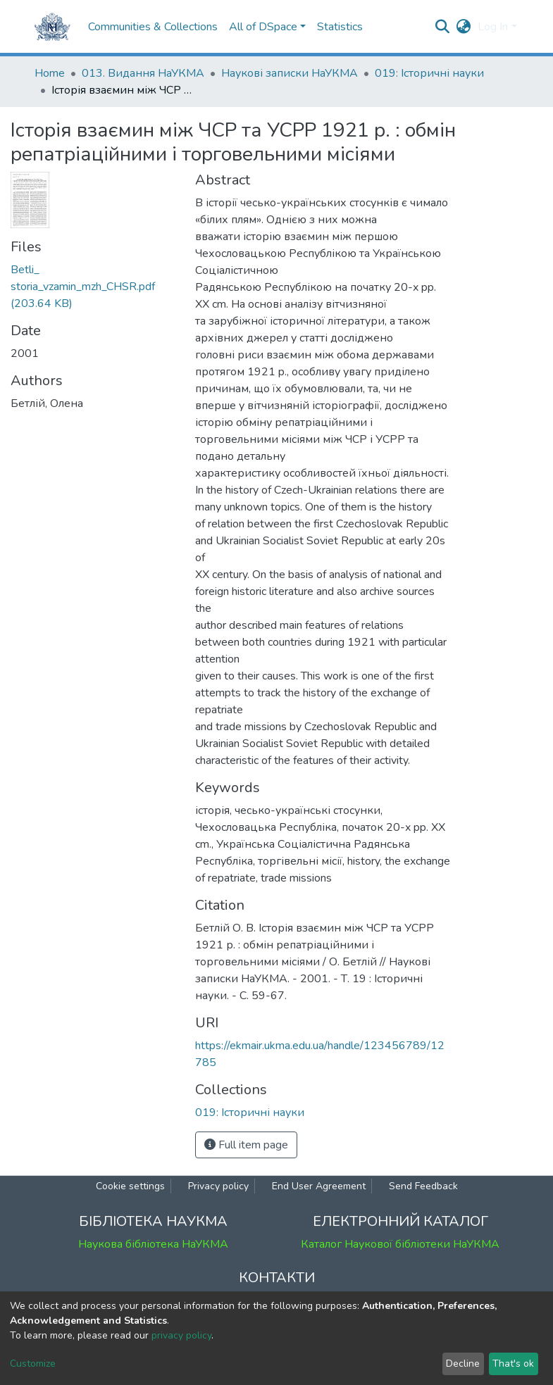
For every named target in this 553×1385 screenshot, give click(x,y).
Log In (493, 27)
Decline (463, 1363)
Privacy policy (218, 1186)
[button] (463, 26)
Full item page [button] (246, 1145)
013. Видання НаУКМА (143, 73)
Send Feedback (423, 1186)
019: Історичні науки (429, 73)
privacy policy (181, 1335)
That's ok (513, 1363)
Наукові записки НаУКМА (289, 73)
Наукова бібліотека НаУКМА (153, 1244)
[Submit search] (442, 27)
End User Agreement (319, 1186)
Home (50, 73)
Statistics (340, 27)
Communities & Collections (153, 27)
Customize (33, 1363)
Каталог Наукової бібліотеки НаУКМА (400, 1244)
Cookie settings (130, 1186)
